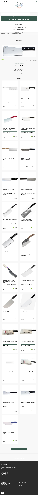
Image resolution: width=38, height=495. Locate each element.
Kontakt (2, 481)
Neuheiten (3, 471)
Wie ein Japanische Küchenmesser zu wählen (9, 468)
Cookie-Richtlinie (4, 474)
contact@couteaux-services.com (26, 485)
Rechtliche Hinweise (4, 484)
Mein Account (3, 482)
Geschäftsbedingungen (5, 483)
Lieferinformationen (4, 472)
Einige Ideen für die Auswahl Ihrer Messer (8, 467)
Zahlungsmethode (4, 473)
